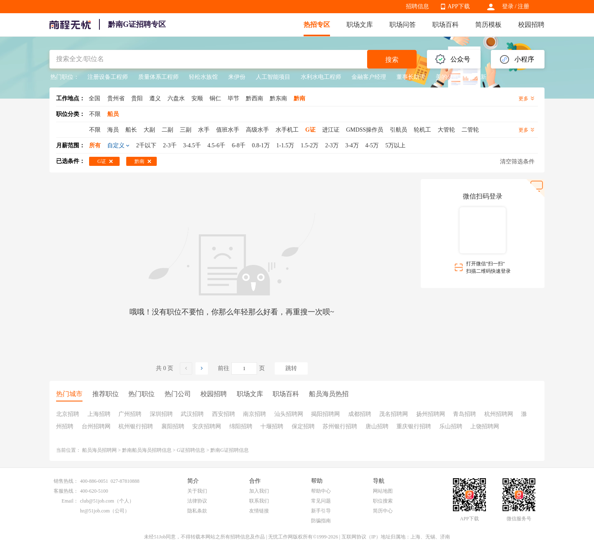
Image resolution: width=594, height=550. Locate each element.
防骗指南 (321, 521)
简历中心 (383, 511)
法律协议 (197, 501)
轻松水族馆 (203, 77)
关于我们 (197, 491)
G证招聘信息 (191, 450)
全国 (94, 98)
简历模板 (488, 24)
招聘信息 (417, 6)
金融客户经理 (368, 77)
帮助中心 (321, 491)
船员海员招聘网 (99, 450)
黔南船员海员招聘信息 (147, 450)
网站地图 (383, 491)
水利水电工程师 (321, 77)
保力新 (477, 77)
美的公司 (447, 77)
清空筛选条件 (517, 161)
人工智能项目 (273, 77)
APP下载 (459, 6)
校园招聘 (531, 24)
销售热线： (66, 481)
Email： (69, 501)
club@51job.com (97, 501)
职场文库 (359, 24)
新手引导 (321, 511)
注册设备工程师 (107, 77)
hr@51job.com (95, 511)
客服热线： (66, 491)
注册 (523, 6)
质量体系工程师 (158, 77)
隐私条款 (197, 511)
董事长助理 (410, 77)
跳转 (291, 368)
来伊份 (236, 77)
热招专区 (317, 24)
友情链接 (259, 511)
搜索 (391, 59)
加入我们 (259, 491)
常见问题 (321, 501)
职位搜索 (383, 501)
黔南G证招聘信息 (229, 450)
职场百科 (445, 24)
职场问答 (402, 24)
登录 (508, 6)
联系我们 (259, 501)
